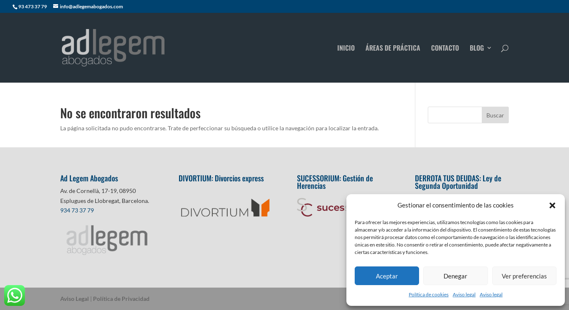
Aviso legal (464, 294)
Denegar (455, 276)
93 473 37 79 (32, 6)
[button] (552, 205)
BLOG (477, 49)
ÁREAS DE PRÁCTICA (392, 49)
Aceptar (387, 276)
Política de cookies (429, 294)
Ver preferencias (524, 276)
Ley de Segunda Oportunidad (458, 182)
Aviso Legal (74, 298)
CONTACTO (445, 49)
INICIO (346, 49)
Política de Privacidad (121, 298)
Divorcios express (240, 178)
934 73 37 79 (77, 210)
